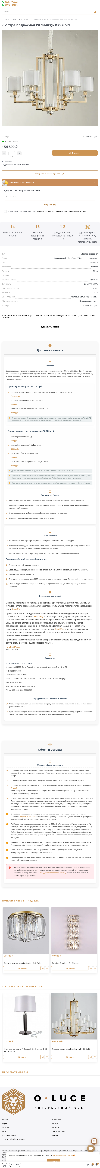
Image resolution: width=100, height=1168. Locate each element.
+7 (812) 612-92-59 (27, 817)
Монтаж (55, 1135)
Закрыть (54, 1161)
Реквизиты (56, 1127)
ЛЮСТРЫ (16, 19)
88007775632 (9, 2)
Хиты (4, 1131)
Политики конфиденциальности (49, 211)
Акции (4, 1124)
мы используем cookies (63, 1155)
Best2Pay (16, 609)
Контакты (55, 1124)
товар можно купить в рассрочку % (50, 174)
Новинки (5, 1127)
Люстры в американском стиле (34, 19)
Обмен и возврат (58, 1131)
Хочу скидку (50, 204)
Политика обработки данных (13, 1139)
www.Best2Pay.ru (13, 647)
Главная (7, 19)
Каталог (5, 1120)
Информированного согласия (75, 211)
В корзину (74, 153)
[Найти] (94, 11)
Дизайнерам (57, 1120)
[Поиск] (50, 11)
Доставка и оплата (9, 1135)
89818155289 (9, 5)
